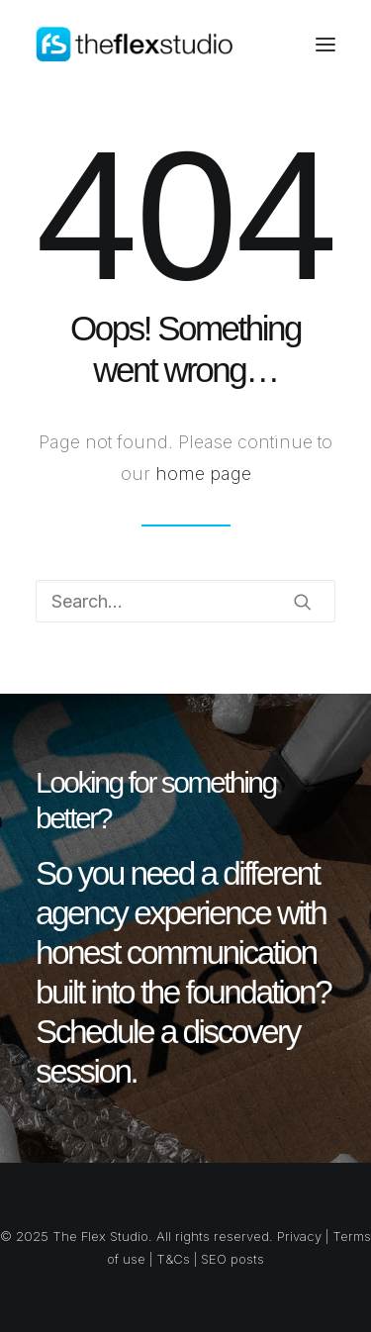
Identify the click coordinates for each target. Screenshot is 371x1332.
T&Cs (173, 1259)
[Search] (185, 601)
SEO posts (232, 1259)
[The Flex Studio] (135, 44)
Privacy (299, 1236)
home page (203, 473)
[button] (325, 44)
